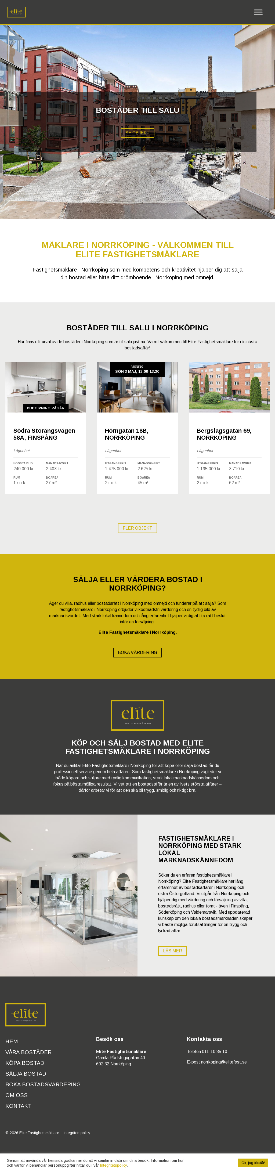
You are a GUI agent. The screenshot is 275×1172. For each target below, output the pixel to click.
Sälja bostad (25, 1074)
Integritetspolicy (76, 1133)
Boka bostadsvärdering (43, 1084)
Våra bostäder (28, 1052)
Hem (11, 1041)
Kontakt (18, 1106)
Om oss (16, 1095)
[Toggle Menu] (258, 12)
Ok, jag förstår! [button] (253, 1163)
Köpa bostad (24, 1063)
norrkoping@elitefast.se (224, 1062)
